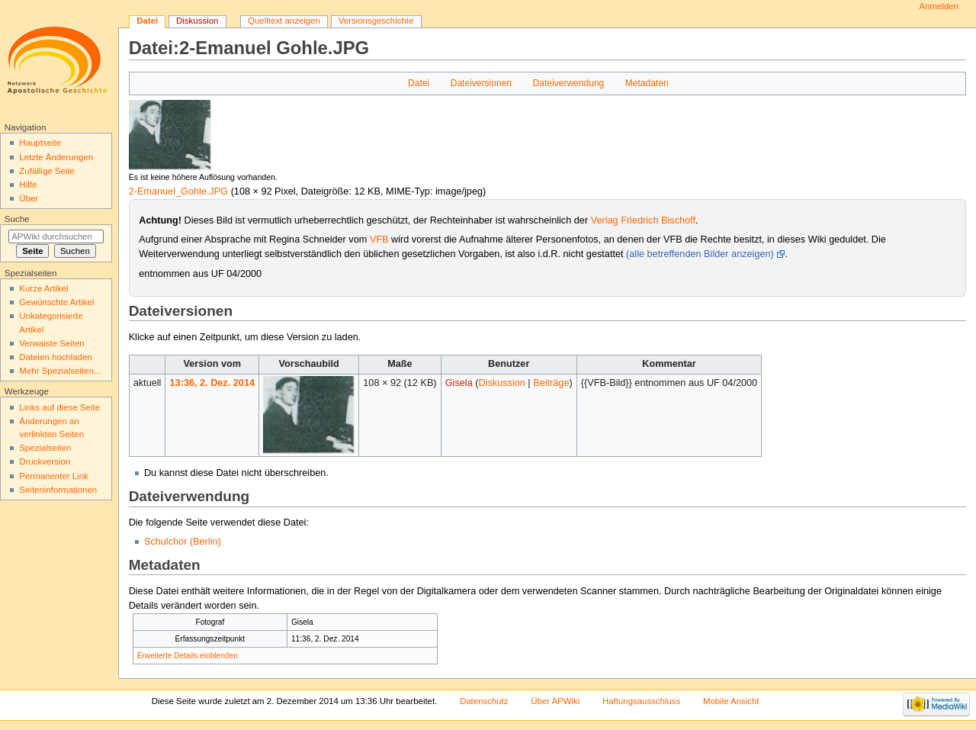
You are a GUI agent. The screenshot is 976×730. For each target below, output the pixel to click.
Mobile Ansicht (731, 701)
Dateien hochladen (55, 357)
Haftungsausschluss (641, 701)
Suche (17, 219)
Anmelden (939, 6)
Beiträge (551, 383)
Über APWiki (555, 701)
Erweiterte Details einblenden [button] (187, 655)
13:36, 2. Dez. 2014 (212, 383)
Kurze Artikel (43, 288)
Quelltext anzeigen (284, 20)
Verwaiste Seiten (51, 343)
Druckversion (44, 461)
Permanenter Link (53, 476)
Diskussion (501, 383)
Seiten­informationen (58, 489)
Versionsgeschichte (376, 20)
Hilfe (28, 184)
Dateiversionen (481, 83)
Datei (418, 83)
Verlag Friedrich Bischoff (643, 220)
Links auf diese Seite (59, 407)
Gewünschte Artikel (56, 302)
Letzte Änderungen (56, 157)
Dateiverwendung (569, 83)
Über (28, 198)
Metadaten (647, 83)
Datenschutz (484, 701)
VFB (379, 239)
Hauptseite (40, 142)
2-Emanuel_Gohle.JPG (178, 191)
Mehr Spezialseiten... (60, 370)
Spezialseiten (45, 447)
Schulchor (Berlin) (182, 541)
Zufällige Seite (47, 170)
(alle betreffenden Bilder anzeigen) (700, 254)
